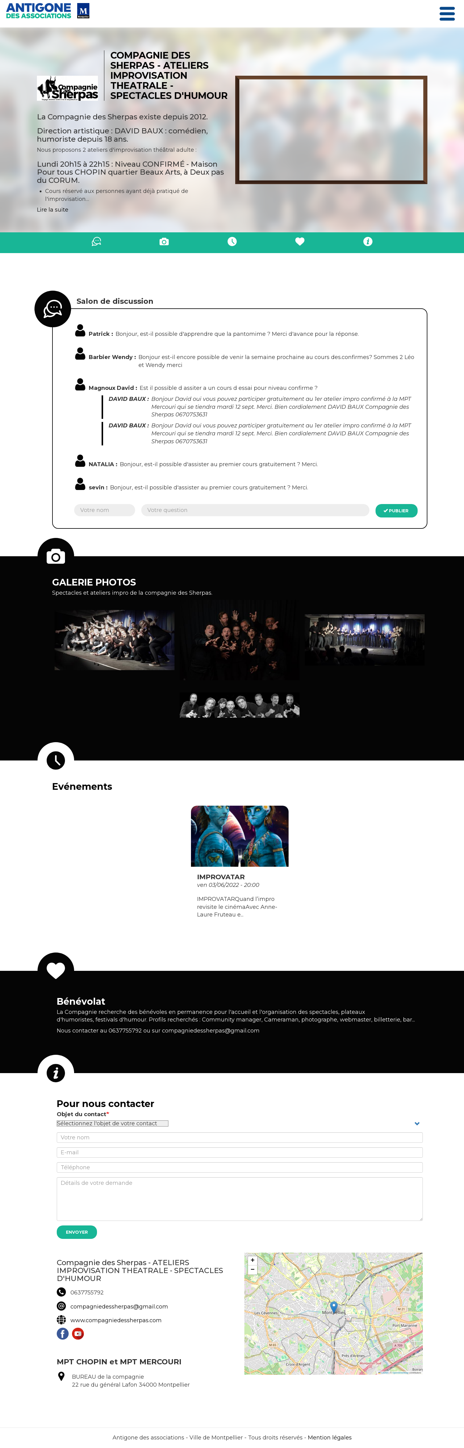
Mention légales (330, 1437)
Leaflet (383, 1372)
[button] (115, 640)
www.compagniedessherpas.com (116, 1320)
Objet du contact (81, 1114)
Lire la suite (52, 209)
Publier (395, 511)
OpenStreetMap (400, 1372)
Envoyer (77, 1232)
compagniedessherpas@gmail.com (119, 1306)
